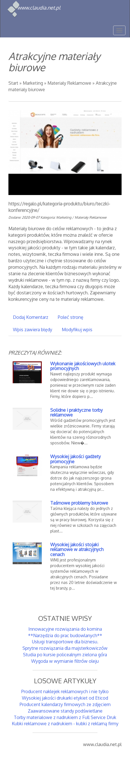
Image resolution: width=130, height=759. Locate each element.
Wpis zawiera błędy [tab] (32, 329)
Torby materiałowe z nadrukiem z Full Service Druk (65, 717)
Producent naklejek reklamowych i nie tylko (65, 691)
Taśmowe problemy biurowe (79, 503)
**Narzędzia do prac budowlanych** (65, 635)
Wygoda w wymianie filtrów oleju (65, 661)
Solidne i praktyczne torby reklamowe (76, 412)
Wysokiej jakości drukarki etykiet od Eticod (65, 698)
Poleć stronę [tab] (70, 317)
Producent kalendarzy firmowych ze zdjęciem (65, 704)
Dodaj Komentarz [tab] (30, 317)
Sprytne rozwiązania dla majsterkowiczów (65, 648)
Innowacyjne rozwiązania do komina (65, 629)
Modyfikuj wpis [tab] (77, 329)
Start (13, 83)
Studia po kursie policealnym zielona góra (65, 654)
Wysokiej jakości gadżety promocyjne (75, 459)
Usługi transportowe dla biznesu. (65, 641)
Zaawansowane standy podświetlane (65, 711)
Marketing (33, 83)
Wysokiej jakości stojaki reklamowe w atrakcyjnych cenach (77, 549)
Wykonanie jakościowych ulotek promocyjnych (82, 366)
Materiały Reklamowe (69, 83)
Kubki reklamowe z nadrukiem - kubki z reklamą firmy (65, 723)
